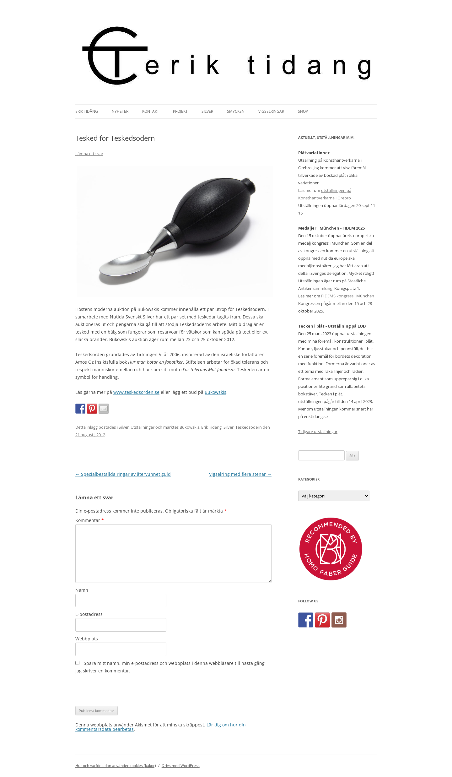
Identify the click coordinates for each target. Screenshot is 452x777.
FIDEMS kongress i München (347, 296)
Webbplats (86, 639)
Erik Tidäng (86, 111)
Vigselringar (271, 111)
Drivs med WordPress (181, 765)
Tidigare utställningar (317, 431)
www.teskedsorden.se (136, 392)
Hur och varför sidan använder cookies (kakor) (115, 765)
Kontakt (150, 111)
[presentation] (123, 690)
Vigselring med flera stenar (240, 474)
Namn (81, 590)
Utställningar (142, 427)
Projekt (180, 111)
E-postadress (89, 614)
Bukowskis (215, 392)
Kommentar (89, 520)
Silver (207, 111)
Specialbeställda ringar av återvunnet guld (123, 474)
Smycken (236, 111)
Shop (303, 111)
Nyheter (120, 111)
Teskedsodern (248, 427)
